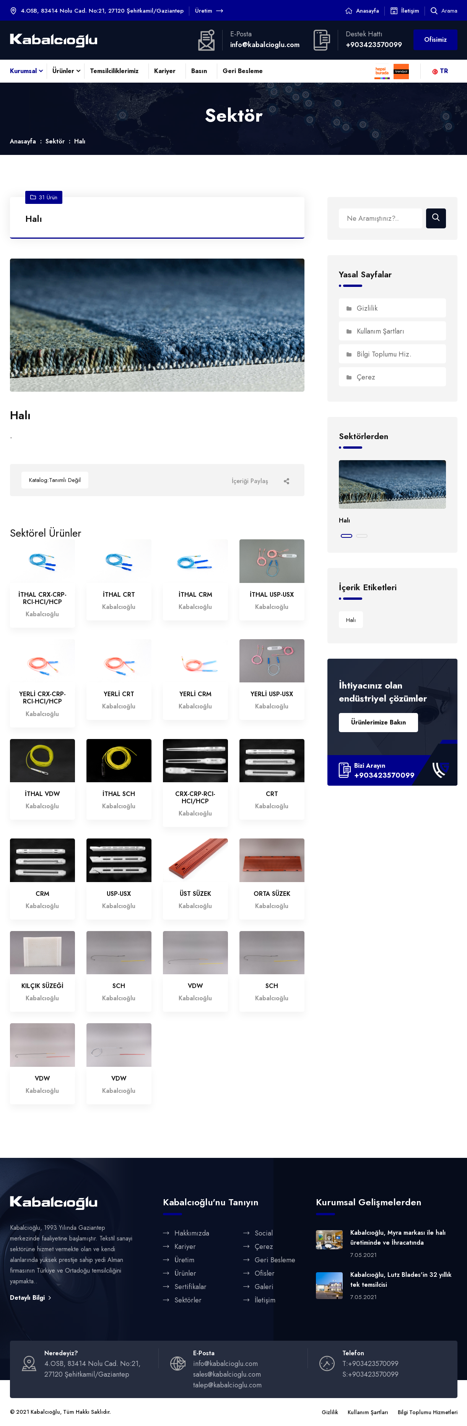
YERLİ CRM (195, 694)
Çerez (361, 378)
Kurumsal (23, 71)
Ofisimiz (435, 39)
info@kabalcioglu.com (265, 45)
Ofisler (265, 1274)
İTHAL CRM (195, 595)
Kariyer (165, 71)
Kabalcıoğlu (45, 1412)
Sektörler (188, 1301)
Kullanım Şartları (375, 332)
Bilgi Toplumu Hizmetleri (427, 1413)
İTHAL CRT (119, 595)
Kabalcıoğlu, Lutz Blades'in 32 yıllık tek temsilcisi (401, 1280)
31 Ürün (43, 198)
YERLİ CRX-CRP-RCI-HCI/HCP (42, 698)
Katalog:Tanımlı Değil (55, 480)
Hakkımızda (191, 1234)
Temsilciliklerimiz (114, 71)
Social (264, 1234)
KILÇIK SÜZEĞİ (42, 986)
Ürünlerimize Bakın (378, 722)
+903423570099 (374, 45)
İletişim (410, 11)
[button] (346, 536)
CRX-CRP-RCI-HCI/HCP (195, 798)
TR (440, 71)
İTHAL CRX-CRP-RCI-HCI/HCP (42, 598)
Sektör (55, 141)
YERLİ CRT (119, 694)
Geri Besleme (243, 71)
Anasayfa (367, 11)
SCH (118, 986)
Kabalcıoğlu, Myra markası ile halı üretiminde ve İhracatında (398, 1238)
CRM (42, 894)
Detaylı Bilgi (30, 1298)
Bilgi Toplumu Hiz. (379, 355)
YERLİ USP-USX (272, 694)
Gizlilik (362, 309)
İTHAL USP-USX (272, 595)
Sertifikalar (190, 1287)
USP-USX (119, 894)
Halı (344, 520)
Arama (444, 11)
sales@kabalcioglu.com (227, 1375)
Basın (199, 71)
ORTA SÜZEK (272, 894)
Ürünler (63, 71)
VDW (195, 986)
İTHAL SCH (119, 794)
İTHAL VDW (42, 794)
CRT (272, 794)
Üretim (209, 11)
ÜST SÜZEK (195, 894)
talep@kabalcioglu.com (227, 1386)
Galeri (264, 1287)
